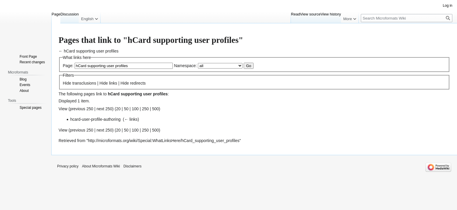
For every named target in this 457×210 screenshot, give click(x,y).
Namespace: (185, 65)
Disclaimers (132, 166)
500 (155, 108)
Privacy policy (67, 166)
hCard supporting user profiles (91, 51)
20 (118, 108)
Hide (67, 83)
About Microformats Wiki (101, 166)
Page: (68, 65)
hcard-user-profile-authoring (95, 119)
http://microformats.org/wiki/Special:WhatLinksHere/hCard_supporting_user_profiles (164, 140)
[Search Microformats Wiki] (406, 18)
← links (131, 119)
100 (135, 108)
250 (145, 108)
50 (126, 108)
